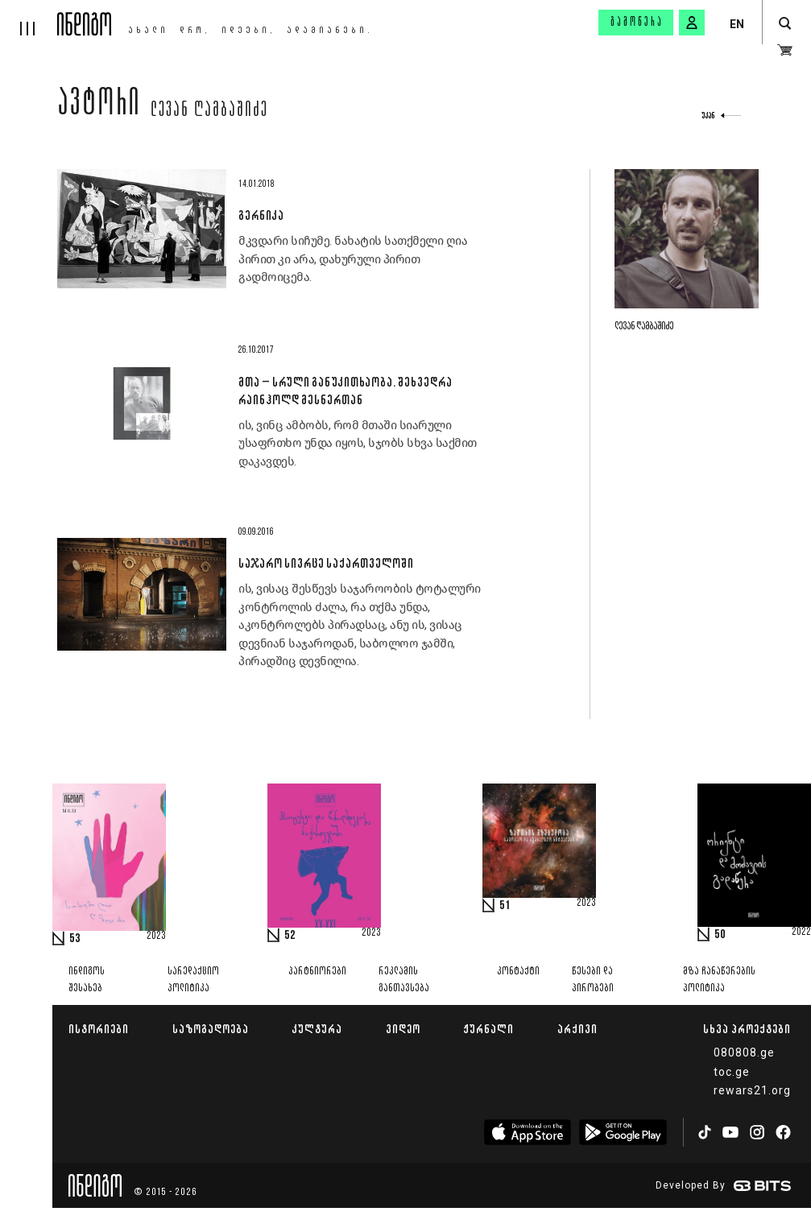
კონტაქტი (518, 972)
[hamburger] (28, 17)
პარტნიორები (317, 972)
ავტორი (99, 106)
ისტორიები (98, 1028)
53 (75, 938)
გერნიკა (260, 215)
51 (505, 905)
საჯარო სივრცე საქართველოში (325, 563)
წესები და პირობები (593, 980)
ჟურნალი (488, 1028)
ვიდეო (403, 1028)
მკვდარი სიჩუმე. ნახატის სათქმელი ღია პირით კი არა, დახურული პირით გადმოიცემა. (352, 259)
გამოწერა (637, 22)
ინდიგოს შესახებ (86, 980)
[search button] (785, 24)
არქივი (577, 1028)
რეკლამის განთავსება (404, 980)
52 (290, 935)
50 (720, 934)
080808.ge (744, 1052)
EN (737, 24)
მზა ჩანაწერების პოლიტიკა (719, 980)
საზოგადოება (210, 1028)
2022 (801, 932)
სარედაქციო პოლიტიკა (193, 980)
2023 (156, 936)
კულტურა (317, 1028)
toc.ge (732, 1071)
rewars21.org (752, 1090)
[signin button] (692, 22)
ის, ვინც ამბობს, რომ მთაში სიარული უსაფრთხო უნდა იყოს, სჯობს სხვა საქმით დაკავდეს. (357, 443)
